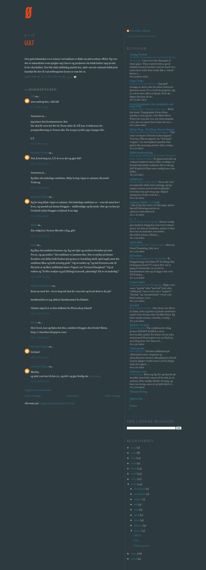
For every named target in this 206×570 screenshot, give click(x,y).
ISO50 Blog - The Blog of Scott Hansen (152, 129)
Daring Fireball (138, 54)
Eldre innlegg (112, 395)
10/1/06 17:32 (40, 187)
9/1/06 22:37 (39, 106)
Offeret (137, 535)
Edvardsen (136, 255)
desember (140, 488)
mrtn (33, 244)
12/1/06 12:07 (40, 235)
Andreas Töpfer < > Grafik (145, 202)
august (138, 499)
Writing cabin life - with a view (147, 244)
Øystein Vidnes (39, 152)
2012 (134, 452)
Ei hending (136, 374)
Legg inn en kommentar (38, 390)
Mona (34, 322)
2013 (134, 447)
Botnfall (134, 305)
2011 (133, 458)
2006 (134, 484)
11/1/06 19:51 (39, 215)
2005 (134, 553)
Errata (133, 405)
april (137, 515)
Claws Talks (137, 81)
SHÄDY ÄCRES (139, 325)
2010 (134, 463)
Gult (136, 540)
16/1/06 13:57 (40, 357)
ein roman (94, 376)
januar (138, 530)
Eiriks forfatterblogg (141, 152)
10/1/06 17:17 (40, 143)
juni (136, 509)
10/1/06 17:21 (40, 163)
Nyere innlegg (33, 395)
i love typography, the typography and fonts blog (152, 105)
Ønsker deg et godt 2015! (143, 181)
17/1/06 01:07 (40, 381)
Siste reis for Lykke (140, 308)
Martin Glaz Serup (41, 285)
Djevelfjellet (137, 351)
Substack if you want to (143, 83)
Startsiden (73, 395)
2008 (134, 473)
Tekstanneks (137, 348)
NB (33, 96)
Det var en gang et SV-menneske (148, 258)
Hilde (34, 225)
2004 (134, 558)
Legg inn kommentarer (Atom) (56, 403)
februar (138, 525)
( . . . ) (133, 219)
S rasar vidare (137, 282)
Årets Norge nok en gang (144, 221)
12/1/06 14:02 (40, 276)
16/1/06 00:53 (40, 337)
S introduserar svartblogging (146, 284)
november (140, 494)
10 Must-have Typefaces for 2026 (148, 109)
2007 (134, 479)
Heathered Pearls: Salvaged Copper (149, 132)
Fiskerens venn (138, 371)
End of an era (137, 328)
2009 (134, 468)
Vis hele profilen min (141, 36)
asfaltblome (136, 179)
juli (136, 504)
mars (137, 520)
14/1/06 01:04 (40, 313)
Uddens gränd (141, 545)
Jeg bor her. (136, 398)
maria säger (136, 242)
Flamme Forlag (138, 391)
